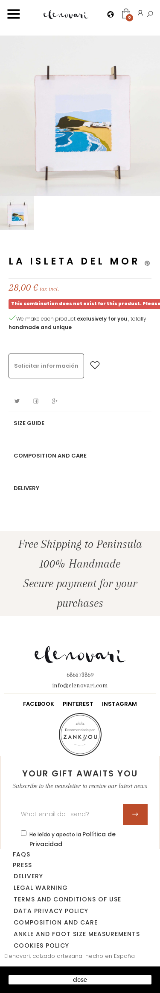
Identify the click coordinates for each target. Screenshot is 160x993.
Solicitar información (46, 366)
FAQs (21, 854)
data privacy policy (51, 911)
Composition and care (50, 456)
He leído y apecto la (72, 839)
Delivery (26, 488)
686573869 (80, 674)
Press (22, 865)
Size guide (29, 423)
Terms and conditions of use (67, 899)
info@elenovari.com (80, 685)
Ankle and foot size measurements (77, 934)
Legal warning (41, 887)
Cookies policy (41, 945)
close (80, 979)
